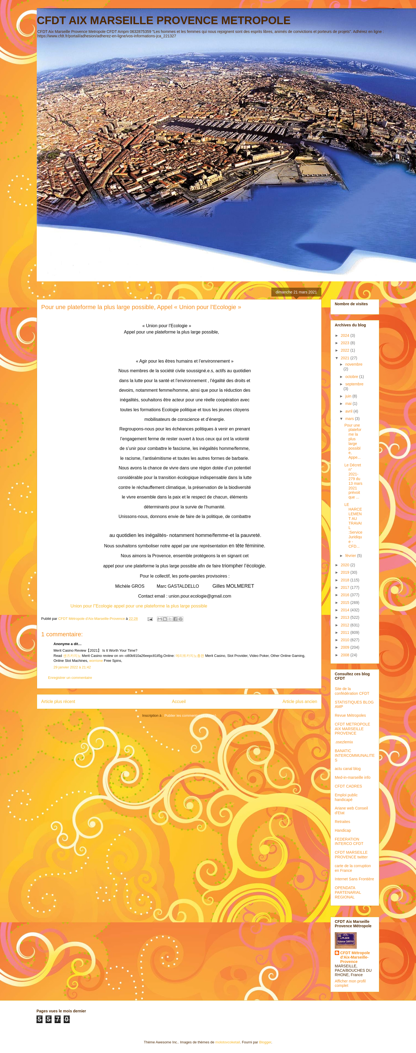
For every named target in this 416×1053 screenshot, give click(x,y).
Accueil (179, 701)
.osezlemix (344, 742)
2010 (345, 640)
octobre (352, 376)
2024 (345, 335)
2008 (345, 655)
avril (349, 411)
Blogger (265, 1042)
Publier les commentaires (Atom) (190, 715)
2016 (345, 595)
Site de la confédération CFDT (352, 691)
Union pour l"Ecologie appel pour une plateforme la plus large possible (139, 606)
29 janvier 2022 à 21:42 (72, 667)
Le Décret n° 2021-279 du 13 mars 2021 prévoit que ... (353, 481)
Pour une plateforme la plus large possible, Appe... (352, 441)
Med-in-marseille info (352, 777)
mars (350, 418)
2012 (345, 625)
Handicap (343, 830)
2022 (345, 350)
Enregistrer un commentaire (70, 678)
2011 (345, 632)
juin (348, 396)
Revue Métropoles (350, 715)
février (351, 555)
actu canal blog (348, 768)
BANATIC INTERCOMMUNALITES (355, 755)
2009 (345, 647)
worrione (96, 661)
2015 (345, 602)
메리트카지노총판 (190, 656)
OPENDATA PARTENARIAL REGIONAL (348, 892)
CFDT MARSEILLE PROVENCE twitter (351, 854)
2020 (345, 565)
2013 (345, 617)
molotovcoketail (227, 1042)
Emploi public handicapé (346, 797)
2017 (345, 587)
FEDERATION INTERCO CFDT (349, 841)
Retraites (342, 821)
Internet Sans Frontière (354, 879)
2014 (345, 610)
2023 (345, 343)
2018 (345, 580)
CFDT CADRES (348, 786)
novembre (353, 364)
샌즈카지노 (72, 656)
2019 (345, 572)
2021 (345, 358)
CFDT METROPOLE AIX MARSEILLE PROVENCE (352, 729)
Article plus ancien (299, 701)
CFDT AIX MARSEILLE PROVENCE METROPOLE (164, 20)
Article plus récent (58, 701)
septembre (354, 384)
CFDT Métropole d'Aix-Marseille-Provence (355, 957)
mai (348, 403)
